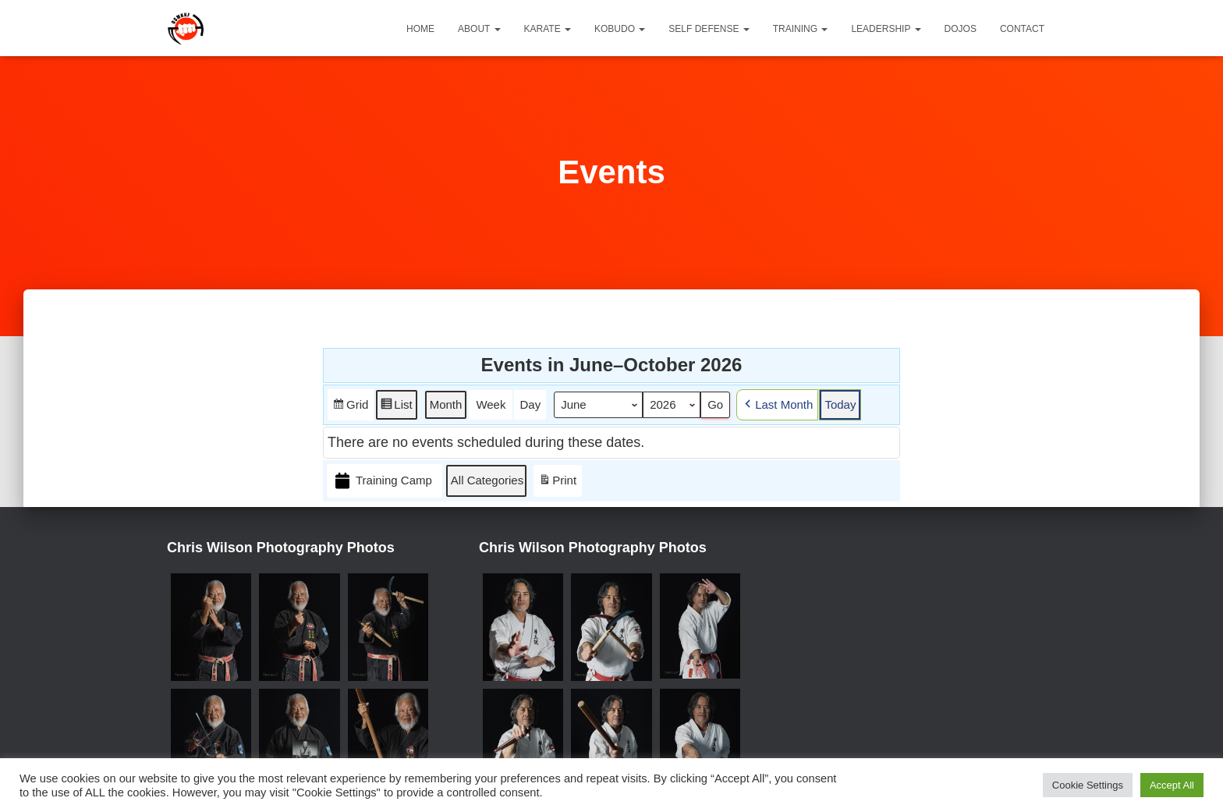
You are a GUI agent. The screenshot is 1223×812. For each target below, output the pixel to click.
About (479, 28)
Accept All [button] (1172, 785)
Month (446, 404)
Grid (350, 407)
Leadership (885, 28)
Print (557, 483)
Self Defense (708, 28)
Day (530, 404)
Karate (547, 28)
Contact (1022, 28)
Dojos (961, 28)
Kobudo (619, 28)
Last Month (777, 405)
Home (420, 28)
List (396, 407)
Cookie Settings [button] (1087, 785)
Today (840, 404)
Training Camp (382, 481)
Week (490, 404)
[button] (497, 28)
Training (800, 28)
